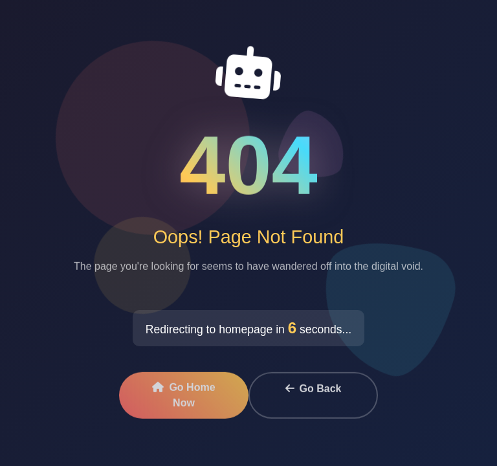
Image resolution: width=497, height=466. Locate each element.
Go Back (313, 390)
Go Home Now (183, 397)
